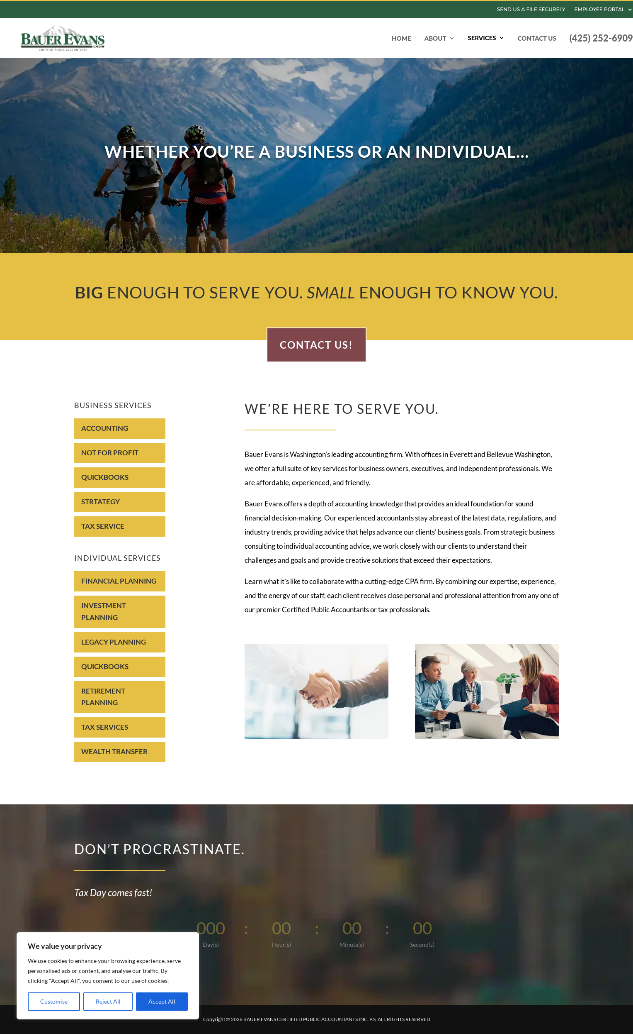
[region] (108, 975)
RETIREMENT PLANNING (103, 701)
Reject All (108, 1001)
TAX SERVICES (104, 731)
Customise (54, 1001)
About (435, 38)
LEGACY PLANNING (113, 646)
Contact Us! (316, 349)
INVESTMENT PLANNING (103, 615)
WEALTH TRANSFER (114, 755)
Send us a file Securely (531, 9)
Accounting (104, 432)
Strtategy (100, 505)
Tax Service (102, 530)
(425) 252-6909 (601, 38)
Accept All (161, 1001)
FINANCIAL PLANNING (118, 585)
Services (482, 38)
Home (401, 38)
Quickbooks (105, 481)
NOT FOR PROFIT (109, 456)
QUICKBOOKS (105, 670)
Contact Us (537, 38)
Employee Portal (599, 9)
